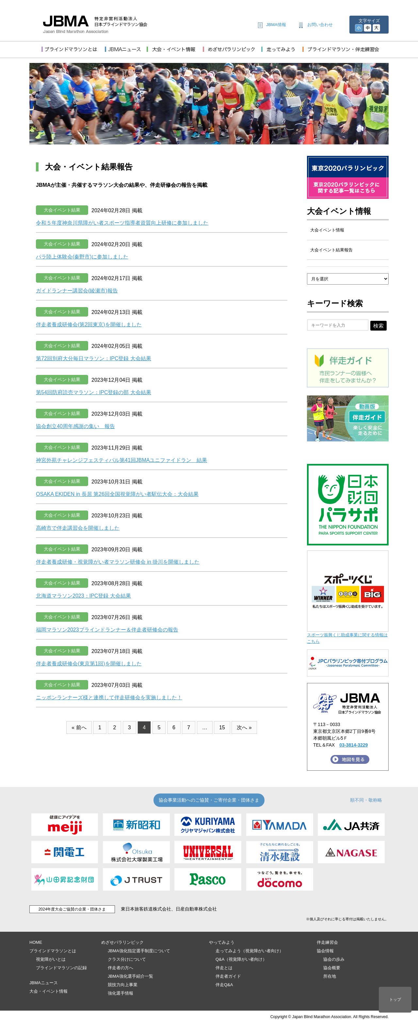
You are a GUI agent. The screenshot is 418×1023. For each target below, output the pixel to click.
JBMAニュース (43, 982)
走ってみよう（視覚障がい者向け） (249, 950)
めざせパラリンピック (122, 942)
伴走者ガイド (228, 976)
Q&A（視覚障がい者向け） (241, 959)
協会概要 (331, 967)
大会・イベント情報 (48, 991)
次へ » (244, 727)
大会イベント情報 (339, 211)
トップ (395, 999)
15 (222, 727)
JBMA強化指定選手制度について (139, 950)
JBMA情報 (276, 24)
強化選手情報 (120, 993)
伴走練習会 (327, 942)
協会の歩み (334, 959)
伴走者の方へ (120, 967)
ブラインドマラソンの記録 (61, 967)
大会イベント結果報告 (331, 249)
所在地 (329, 976)
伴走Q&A (224, 984)
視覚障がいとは (51, 959)
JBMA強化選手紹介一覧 (130, 976)
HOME (35, 942)
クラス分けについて (127, 959)
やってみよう (221, 942)
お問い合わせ (320, 24)
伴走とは (224, 967)
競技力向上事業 (122, 984)
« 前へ (79, 727)
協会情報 (325, 950)
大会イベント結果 (62, 210)
